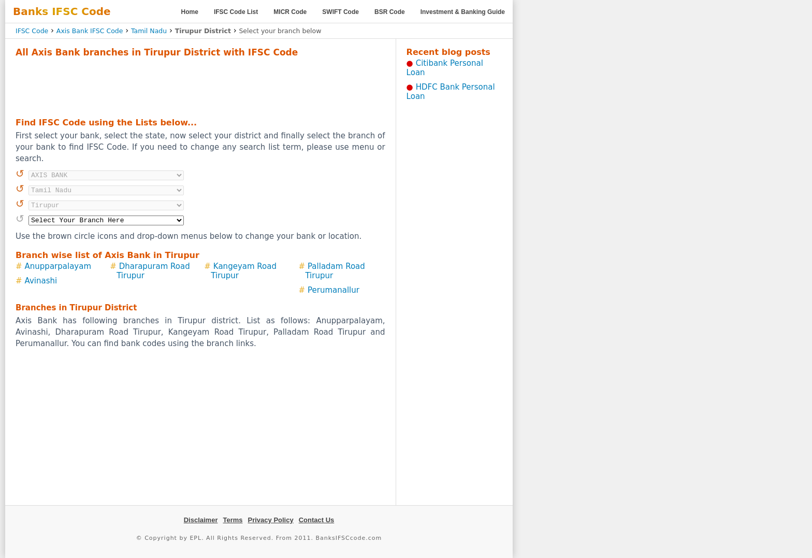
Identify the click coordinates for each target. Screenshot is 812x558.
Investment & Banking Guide (463, 12)
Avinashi (41, 280)
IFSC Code (32, 31)
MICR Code (290, 12)
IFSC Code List (236, 12)
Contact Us (317, 520)
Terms (232, 520)
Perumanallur (333, 290)
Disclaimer (201, 520)
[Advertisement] (200, 86)
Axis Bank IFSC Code (89, 31)
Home (189, 12)
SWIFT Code (340, 12)
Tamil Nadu (149, 31)
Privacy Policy (271, 520)
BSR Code (389, 12)
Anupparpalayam (58, 266)
